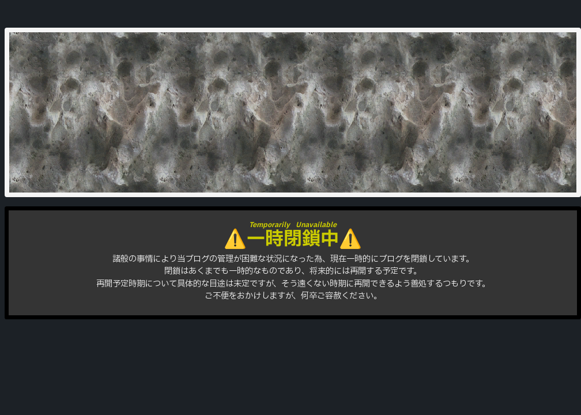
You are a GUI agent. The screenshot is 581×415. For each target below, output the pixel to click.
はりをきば (293, 105)
